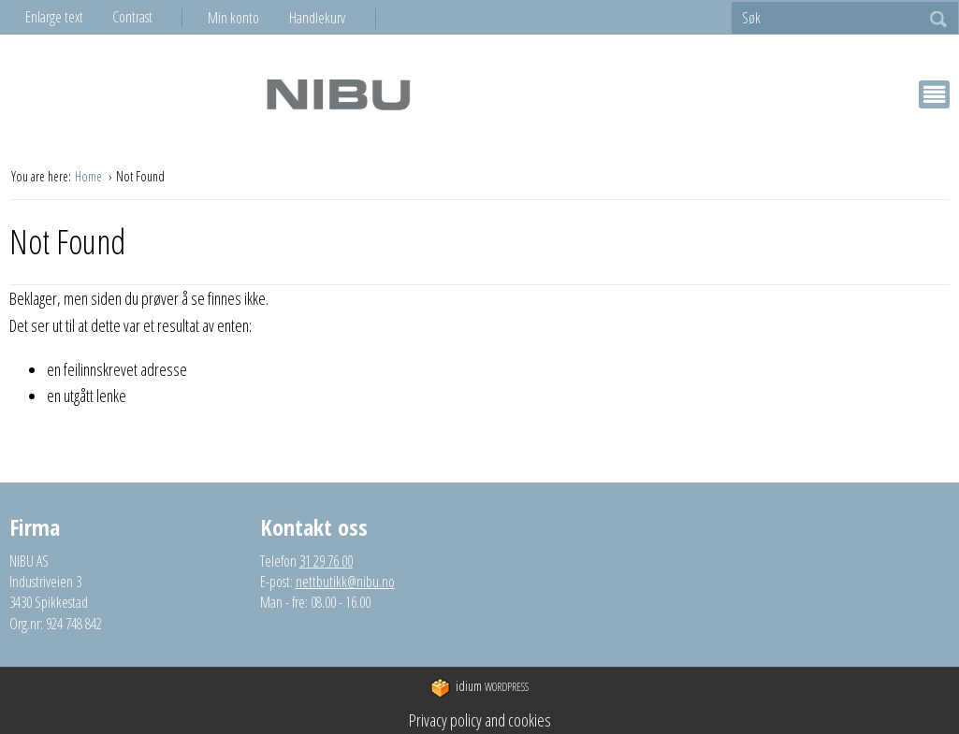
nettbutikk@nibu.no (345, 581)
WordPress (479, 687)
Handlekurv (317, 17)
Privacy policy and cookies (480, 720)
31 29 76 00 (326, 561)
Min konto (233, 17)
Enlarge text (54, 17)
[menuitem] (248, 17)
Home (90, 176)
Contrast (132, 17)
